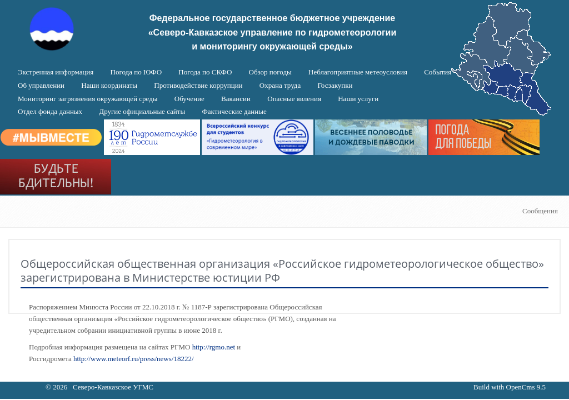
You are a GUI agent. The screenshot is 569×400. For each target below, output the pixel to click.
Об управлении (41, 85)
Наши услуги (358, 98)
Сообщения (540, 211)
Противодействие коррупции (198, 85)
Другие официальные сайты (142, 111)
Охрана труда (280, 85)
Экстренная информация (55, 72)
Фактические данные (234, 111)
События (437, 72)
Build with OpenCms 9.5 (509, 387)
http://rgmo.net (213, 347)
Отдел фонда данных (50, 111)
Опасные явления (294, 98)
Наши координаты (109, 85)
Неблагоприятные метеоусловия (357, 72)
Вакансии (236, 98)
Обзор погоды (270, 72)
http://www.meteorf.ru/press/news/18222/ (133, 358)
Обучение (189, 98)
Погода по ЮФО (136, 72)
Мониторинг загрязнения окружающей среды (88, 98)
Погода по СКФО (205, 72)
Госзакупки (334, 85)
